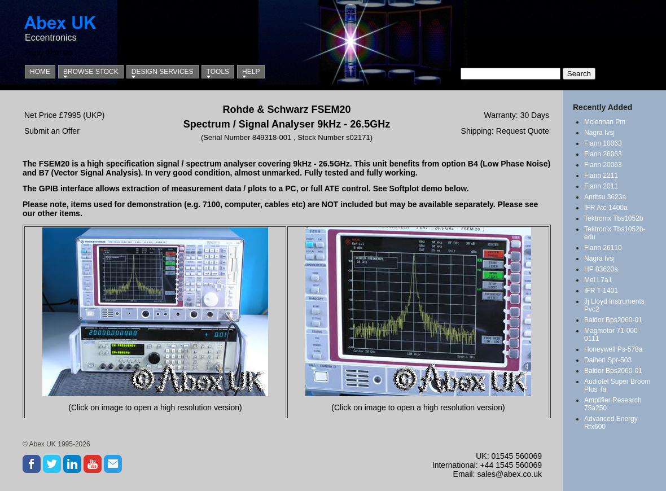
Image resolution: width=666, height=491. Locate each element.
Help (251, 72)
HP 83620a (601, 269)
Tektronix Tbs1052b (613, 218)
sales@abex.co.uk (509, 474)
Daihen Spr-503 (608, 360)
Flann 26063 (603, 154)
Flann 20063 (603, 165)
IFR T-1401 (601, 291)
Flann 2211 (601, 175)
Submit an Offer (52, 130)
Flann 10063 (603, 143)
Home (40, 72)
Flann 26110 (603, 248)
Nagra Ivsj (599, 133)
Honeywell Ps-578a (613, 349)
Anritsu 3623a (605, 197)
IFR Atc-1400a (606, 208)
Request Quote (522, 130)
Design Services (163, 72)
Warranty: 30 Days (516, 115)
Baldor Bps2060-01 (613, 320)
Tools (218, 72)
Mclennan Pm (604, 122)
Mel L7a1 (598, 280)
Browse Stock (91, 72)
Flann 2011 (601, 186)
